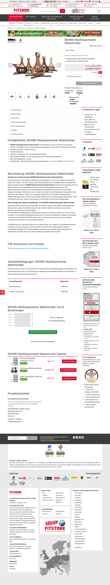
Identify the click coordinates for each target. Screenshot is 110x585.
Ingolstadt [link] (19, 516)
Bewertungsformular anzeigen (43, 333)
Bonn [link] (11, 510)
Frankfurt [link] (16, 514)
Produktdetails (16, 111)
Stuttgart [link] (33, 523)
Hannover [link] (12, 516)
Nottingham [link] (13, 534)
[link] (84, 150)
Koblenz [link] (11, 518)
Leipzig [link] (20, 518)
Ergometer (78, 495)
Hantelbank (78, 510)
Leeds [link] (17, 530)
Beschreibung (16, 115)
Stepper (77, 527)
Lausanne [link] (20, 503)
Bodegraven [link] (20, 546)
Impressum (21, 1)
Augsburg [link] (18, 508)
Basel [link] (11, 503)
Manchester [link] (31, 532)
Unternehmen (13, 1)
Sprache (87, 1)
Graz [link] (10, 539)
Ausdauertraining (15, 18)
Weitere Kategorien (95, 19)
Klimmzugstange (80, 539)
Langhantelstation (80, 529)
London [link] (24, 532)
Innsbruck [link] (16, 539)
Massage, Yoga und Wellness (76, 19)
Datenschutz (60, 493)
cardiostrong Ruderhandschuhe (31, 370)
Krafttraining (30, 18)
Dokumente (15, 119)
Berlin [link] (23, 508)
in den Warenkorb (89, 85)
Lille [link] (10, 558)
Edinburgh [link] (12, 532)
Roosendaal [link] (20, 548)
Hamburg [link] (28, 514)
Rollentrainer (78, 524)
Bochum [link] (33, 508)
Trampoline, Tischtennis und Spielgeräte (51, 19)
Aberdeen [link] (12, 530)
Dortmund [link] (12, 512)
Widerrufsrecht (60, 498)
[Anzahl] (70, 85)
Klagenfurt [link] (23, 539)
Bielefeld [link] (27, 508)
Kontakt (34, 1)
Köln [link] (16, 518)
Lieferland (79, 1)
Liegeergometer (79, 519)
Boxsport (77, 517)
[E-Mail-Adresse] (17, 438)
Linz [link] (28, 539)
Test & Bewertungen (18, 127)
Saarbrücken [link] (19, 523)
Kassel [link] (31, 516)
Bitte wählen (70, 52)
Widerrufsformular (48, 500)
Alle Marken (78, 547)
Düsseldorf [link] (25, 512)
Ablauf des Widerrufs (59, 501)
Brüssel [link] (19, 553)
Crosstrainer (78, 493)
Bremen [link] (30, 510)
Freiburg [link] (22, 514)
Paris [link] (13, 558)
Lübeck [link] (25, 518)
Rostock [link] (11, 523)
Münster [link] (18, 520)
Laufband (78, 498)
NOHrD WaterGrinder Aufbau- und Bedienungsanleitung (28, 250)
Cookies (44, 495)
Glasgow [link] (19, 532)
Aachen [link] (11, 508)
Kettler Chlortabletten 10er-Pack (31, 378)
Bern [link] (14, 503)
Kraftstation (78, 503)
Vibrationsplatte (79, 544)
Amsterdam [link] (13, 546)
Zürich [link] (25, 503)
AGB (43, 493)
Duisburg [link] (31, 512)
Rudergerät (30, 29)
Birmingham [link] (23, 530)
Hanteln (77, 515)
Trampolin (78, 505)
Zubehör (14, 131)
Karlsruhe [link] (26, 516)
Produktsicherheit (17, 136)
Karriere (28, 1)
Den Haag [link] (28, 546)
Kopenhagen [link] (13, 564)
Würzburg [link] (20, 525)
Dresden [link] (18, 512)
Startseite (10, 29)
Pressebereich (60, 512)
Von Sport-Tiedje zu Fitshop (18, 460)
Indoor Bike (78, 512)
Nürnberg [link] (24, 520)
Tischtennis (78, 507)
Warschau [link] (12, 569)
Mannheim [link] (31, 518)
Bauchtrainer (79, 534)
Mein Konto (96, 1)
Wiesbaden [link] (12, 525)
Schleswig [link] (26, 523)
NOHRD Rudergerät (40, 29)
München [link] (12, 520)
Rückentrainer (79, 536)
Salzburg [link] (32, 539)
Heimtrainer (78, 522)
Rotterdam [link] (27, 548)
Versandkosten (47, 498)
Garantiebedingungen (18, 123)
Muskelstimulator (80, 541)
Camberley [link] (31, 530)
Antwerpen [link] (12, 553)
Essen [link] (11, 514)
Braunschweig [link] (22, 510)
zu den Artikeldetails (68, 371)
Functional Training (80, 531)
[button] (10, 66)
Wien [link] (10, 541)
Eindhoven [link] (12, 548)
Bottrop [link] (15, 510)
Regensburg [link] (31, 520)
